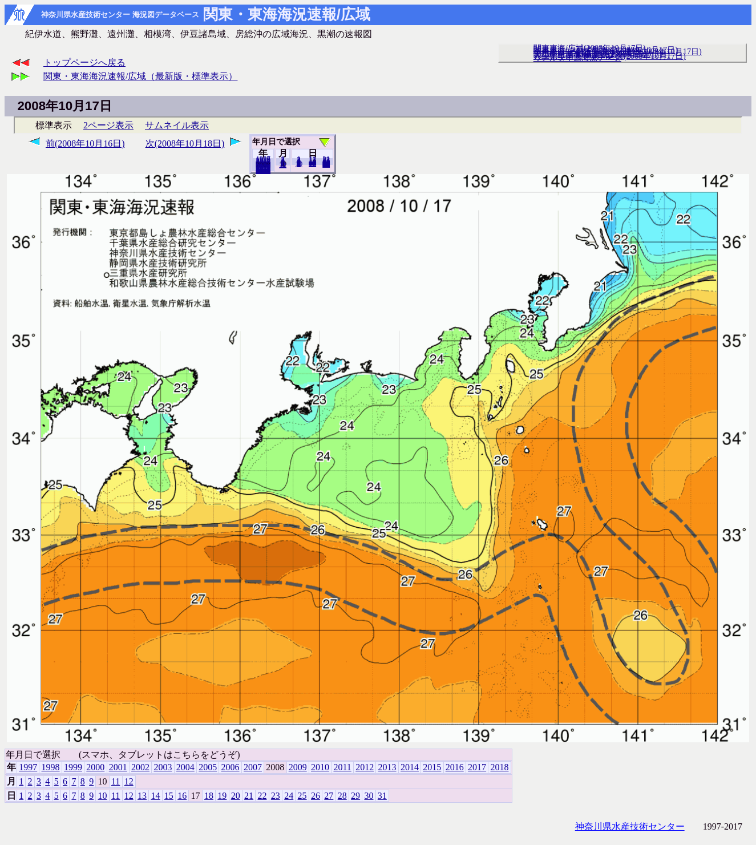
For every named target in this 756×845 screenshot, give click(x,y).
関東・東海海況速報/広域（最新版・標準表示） (140, 76)
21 (248, 795)
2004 (185, 767)
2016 (455, 767)
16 (182, 795)
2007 (253, 767)
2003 (162, 767)
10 (298, 164)
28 (342, 795)
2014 (410, 767)
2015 (432, 767)
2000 (95, 767)
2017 (477, 767)
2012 (364, 767)
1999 (73, 767)
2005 (208, 767)
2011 (342, 767)
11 (115, 781)
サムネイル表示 (177, 125)
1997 (28, 767)
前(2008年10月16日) (85, 143)
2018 (263, 171)
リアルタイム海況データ (577, 57)
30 (368, 795)
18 (208, 795)
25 (302, 795)
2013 (387, 767)
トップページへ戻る (84, 62)
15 (168, 795)
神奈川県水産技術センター (630, 826)
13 (142, 795)
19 (222, 795)
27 (328, 795)
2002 (140, 767)
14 (155, 795)
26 (315, 795)
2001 (118, 767)
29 (355, 795)
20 (312, 164)
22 (261, 795)
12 (282, 165)
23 (275, 795)
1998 (51, 767)
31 (326, 164)
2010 (320, 767)
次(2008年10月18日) (185, 143)
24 (288, 795)
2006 (230, 767)
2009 (298, 767)
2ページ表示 (108, 125)
